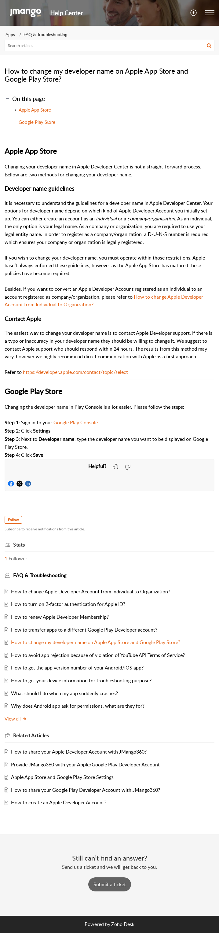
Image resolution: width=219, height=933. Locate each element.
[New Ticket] (109, 884)
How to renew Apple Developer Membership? (60, 617)
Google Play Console (75, 422)
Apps (10, 34)
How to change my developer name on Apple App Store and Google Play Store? (95, 642)
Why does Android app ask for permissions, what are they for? (77, 706)
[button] (194, 13)
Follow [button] (13, 519)
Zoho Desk (122, 924)
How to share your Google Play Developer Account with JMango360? (85, 790)
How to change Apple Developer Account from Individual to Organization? (90, 591)
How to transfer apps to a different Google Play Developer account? (84, 629)
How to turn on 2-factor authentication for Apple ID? (68, 604)
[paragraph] (109, 302)
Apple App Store (35, 110)
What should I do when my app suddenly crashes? (64, 693)
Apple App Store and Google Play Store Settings (62, 777)
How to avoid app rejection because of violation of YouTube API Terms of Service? (98, 655)
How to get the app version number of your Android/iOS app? (77, 667)
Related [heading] (31, 735)
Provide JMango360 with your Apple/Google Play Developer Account (85, 764)
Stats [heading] (19, 544)
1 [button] (6, 558)
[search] (109, 45)
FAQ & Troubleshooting (45, 34)
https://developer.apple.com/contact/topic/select (75, 372)
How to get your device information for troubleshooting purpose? (81, 680)
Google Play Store (37, 122)
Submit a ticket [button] (109, 884)
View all (16, 719)
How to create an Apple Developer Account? (58, 802)
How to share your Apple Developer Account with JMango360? (79, 751)
